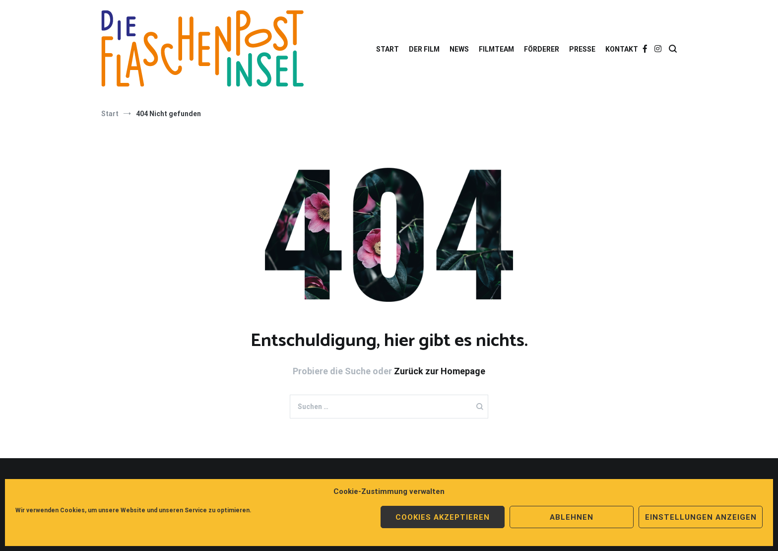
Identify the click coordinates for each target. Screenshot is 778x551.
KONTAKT (621, 49)
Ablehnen (571, 517)
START (387, 49)
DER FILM (424, 49)
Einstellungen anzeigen (701, 517)
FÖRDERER (541, 49)
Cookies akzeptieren (442, 517)
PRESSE (582, 49)
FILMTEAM (496, 49)
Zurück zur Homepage (439, 371)
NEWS (459, 49)
